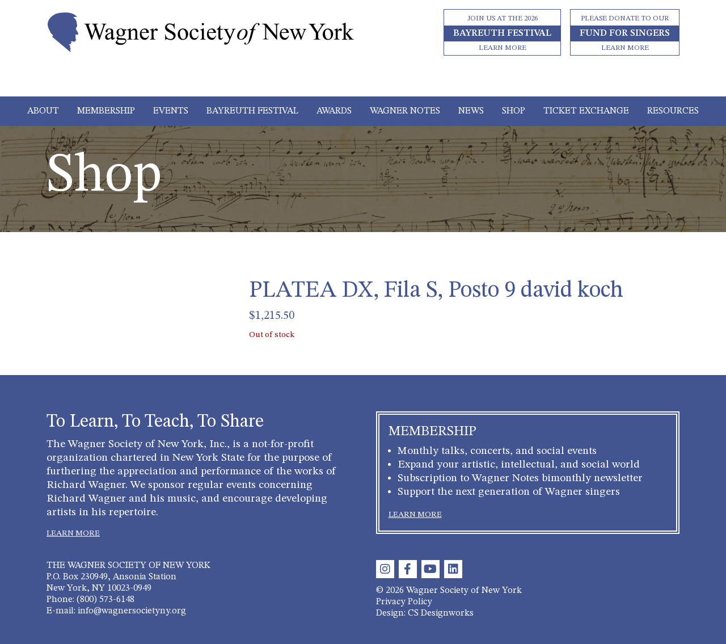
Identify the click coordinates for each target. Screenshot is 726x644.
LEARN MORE (73, 533)
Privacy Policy (404, 602)
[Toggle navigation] (363, 80)
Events (170, 111)
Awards (334, 111)
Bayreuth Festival (252, 111)
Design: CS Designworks (425, 613)
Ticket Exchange (586, 111)
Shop (513, 111)
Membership (106, 111)
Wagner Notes (405, 111)
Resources (673, 111)
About (43, 111)
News (471, 111)
